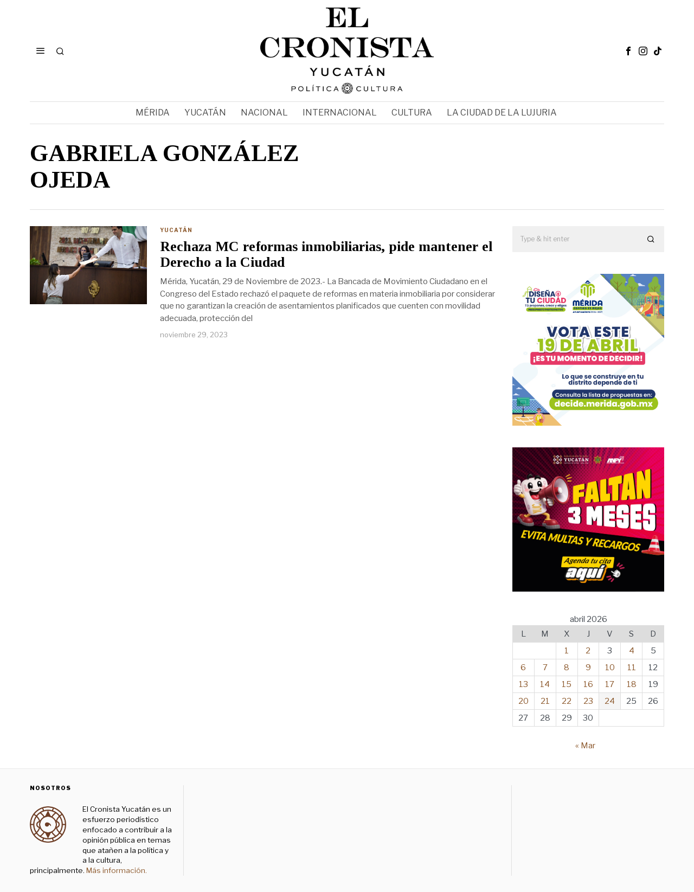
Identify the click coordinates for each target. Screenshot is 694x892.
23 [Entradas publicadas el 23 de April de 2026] (588, 701)
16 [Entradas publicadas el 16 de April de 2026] (588, 684)
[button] (651, 239)
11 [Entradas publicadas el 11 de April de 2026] (631, 667)
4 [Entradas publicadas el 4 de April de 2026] (631, 651)
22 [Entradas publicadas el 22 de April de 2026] (566, 701)
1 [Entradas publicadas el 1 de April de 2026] (566, 651)
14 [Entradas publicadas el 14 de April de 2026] (545, 684)
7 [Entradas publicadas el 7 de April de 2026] (545, 667)
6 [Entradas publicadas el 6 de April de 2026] (523, 667)
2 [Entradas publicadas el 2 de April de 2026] (588, 651)
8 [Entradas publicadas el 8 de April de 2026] (566, 667)
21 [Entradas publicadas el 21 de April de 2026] (545, 701)
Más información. (116, 870)
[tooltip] (628, 50)
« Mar (585, 745)
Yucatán (176, 230)
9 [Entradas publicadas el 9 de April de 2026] (588, 667)
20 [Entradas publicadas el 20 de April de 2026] (523, 701)
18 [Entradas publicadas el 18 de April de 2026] (632, 684)
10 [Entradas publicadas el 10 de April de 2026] (610, 667)
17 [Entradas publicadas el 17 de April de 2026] (609, 684)
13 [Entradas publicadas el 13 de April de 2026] (523, 684)
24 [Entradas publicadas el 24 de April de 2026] (610, 701)
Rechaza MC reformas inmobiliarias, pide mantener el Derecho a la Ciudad (326, 254)
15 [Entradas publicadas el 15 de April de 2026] (566, 684)
